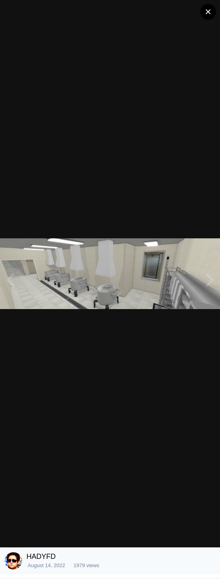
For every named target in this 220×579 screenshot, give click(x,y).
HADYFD (41, 556)
